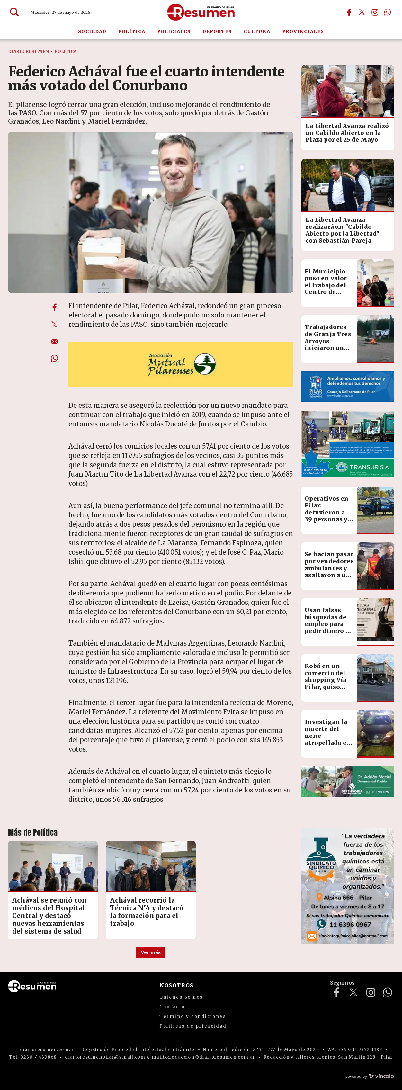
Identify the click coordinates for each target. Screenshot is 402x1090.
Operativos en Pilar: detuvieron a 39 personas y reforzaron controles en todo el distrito (329, 519)
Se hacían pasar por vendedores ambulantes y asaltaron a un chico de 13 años (329, 571)
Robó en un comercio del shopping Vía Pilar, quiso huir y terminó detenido (328, 683)
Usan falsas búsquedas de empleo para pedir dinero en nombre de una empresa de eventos (329, 631)
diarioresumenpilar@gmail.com (105, 1057)
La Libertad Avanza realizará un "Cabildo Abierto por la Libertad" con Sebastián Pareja (343, 230)
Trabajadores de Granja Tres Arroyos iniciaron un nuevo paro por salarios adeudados (328, 347)
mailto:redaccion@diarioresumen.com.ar (203, 1057)
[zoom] (150, 212)
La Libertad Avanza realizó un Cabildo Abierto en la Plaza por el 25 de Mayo (347, 132)
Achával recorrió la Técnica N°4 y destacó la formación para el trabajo (146, 911)
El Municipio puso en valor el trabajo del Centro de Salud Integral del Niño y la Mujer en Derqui (327, 296)
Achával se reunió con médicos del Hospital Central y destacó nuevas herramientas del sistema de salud (49, 915)
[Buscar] (14, 12)
